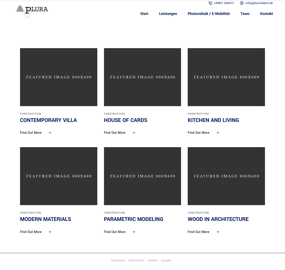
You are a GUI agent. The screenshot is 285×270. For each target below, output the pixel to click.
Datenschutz (136, 260)
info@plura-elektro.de (259, 3)
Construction (30, 113)
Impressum (118, 260)
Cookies (153, 260)
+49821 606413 (224, 3)
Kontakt (166, 261)
